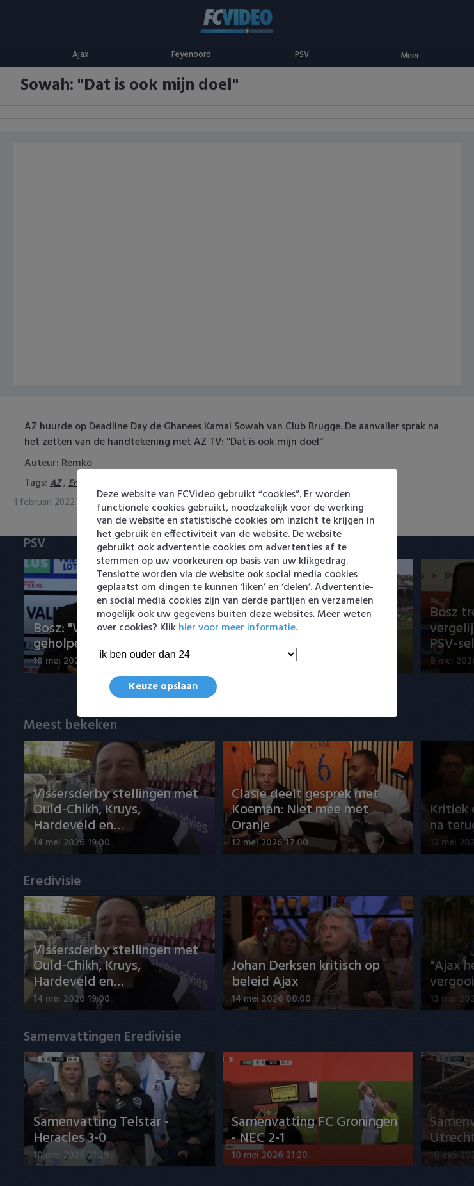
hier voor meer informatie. (237, 628)
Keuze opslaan (163, 686)
